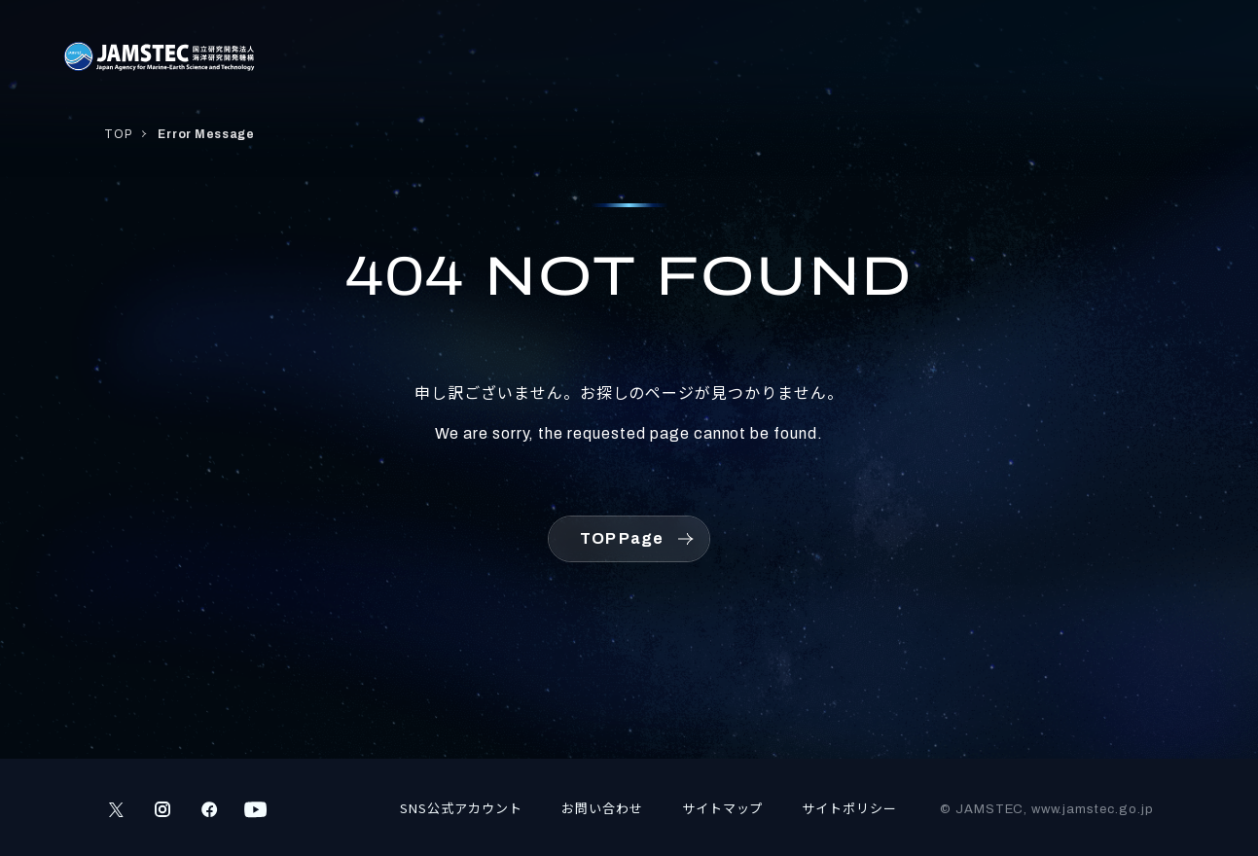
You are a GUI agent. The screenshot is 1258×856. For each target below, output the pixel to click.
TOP (117, 134)
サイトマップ (723, 808)
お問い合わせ (602, 808)
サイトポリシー (849, 808)
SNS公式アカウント (461, 808)
